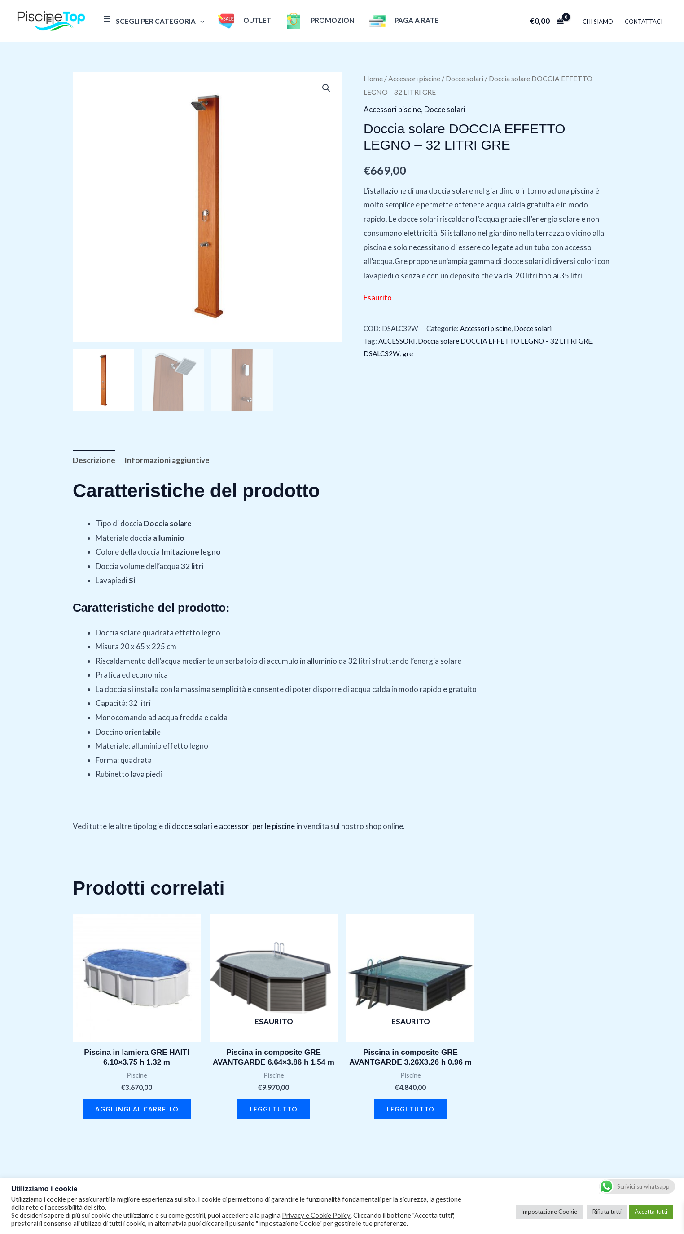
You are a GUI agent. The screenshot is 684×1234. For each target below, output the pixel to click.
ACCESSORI (396, 341)
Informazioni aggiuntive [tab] (167, 460)
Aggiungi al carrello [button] (137, 1109)
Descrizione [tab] (94, 460)
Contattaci (643, 21)
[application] (200, 21)
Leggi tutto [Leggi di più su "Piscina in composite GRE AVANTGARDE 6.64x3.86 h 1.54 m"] (274, 1109)
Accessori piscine (414, 79)
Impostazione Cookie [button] (549, 1211)
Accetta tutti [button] (651, 1211)
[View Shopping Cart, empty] (547, 21)
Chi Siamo (598, 21)
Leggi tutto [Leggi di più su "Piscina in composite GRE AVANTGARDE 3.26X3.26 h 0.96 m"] (410, 1109)
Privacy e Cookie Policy (316, 1215)
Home (373, 79)
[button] (326, 88)
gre (408, 353)
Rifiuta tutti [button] (607, 1211)
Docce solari (464, 79)
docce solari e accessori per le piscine (233, 826)
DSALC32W (382, 353)
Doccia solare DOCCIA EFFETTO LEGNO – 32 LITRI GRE (505, 341)
